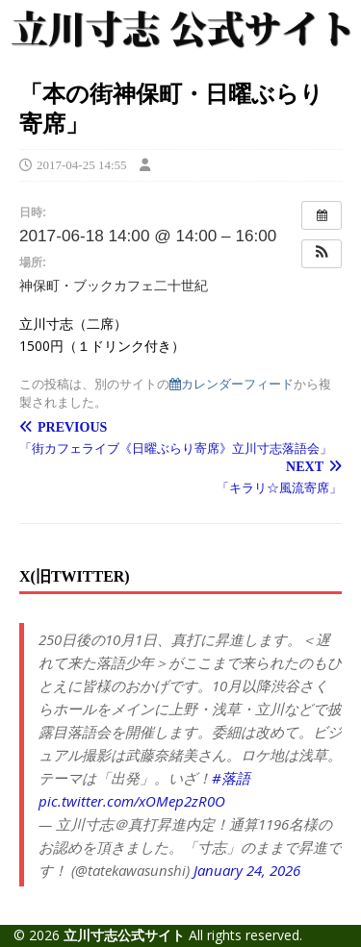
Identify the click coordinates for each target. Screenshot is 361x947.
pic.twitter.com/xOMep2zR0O (132, 800)
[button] (321, 253)
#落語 (231, 777)
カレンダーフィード (231, 384)
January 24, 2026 (246, 870)
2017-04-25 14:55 (82, 165)
